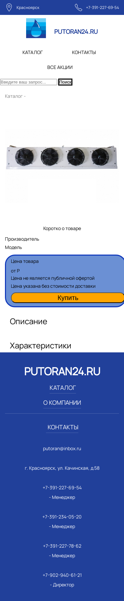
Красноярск (28, 7)
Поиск (65, 82)
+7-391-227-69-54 (102, 7)
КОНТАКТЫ (84, 52)
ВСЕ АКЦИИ (60, 67)
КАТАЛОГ (32, 52)
